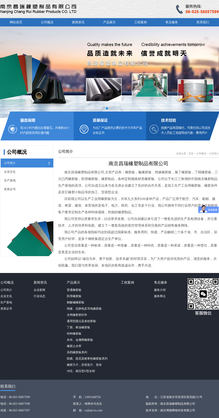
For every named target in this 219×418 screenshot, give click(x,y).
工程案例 (140, 22)
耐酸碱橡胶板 (75, 302)
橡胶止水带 (74, 346)
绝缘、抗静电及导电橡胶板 (84, 308)
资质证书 (10, 189)
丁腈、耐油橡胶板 (78, 327)
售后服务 (171, 22)
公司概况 (47, 22)
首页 (190, 153)
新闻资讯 (78, 22)
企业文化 (10, 171)
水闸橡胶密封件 (77, 314)
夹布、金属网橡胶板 (80, 339)
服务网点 (160, 296)
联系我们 (203, 22)
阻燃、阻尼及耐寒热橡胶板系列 (87, 358)
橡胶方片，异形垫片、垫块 (84, 364)
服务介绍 (160, 289)
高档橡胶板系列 (77, 352)
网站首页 (16, 22)
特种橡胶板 (74, 333)
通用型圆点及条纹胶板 (81, 321)
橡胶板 (130, 172)
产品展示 (109, 22)
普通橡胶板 (74, 289)
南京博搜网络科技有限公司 (177, 410)
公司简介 (10, 163)
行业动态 (39, 296)
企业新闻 (39, 289)
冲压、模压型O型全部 (81, 371)
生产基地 (10, 180)
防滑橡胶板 (74, 296)
